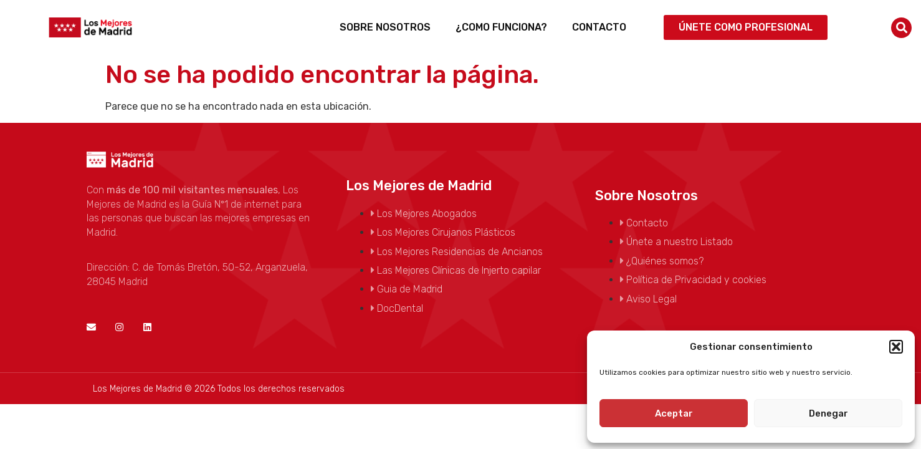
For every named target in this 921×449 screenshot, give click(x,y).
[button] (896, 346)
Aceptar (674, 413)
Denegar (828, 413)
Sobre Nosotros (385, 27)
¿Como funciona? (501, 27)
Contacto (599, 27)
